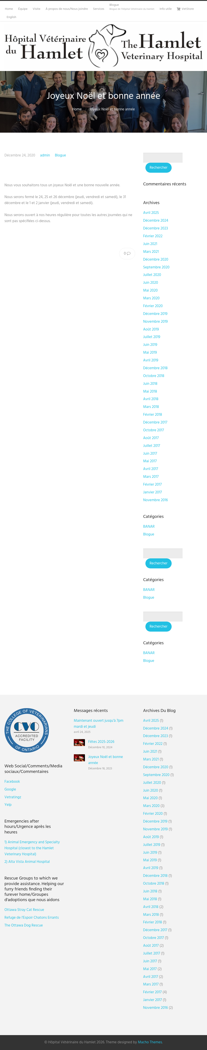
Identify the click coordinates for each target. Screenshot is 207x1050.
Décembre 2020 (155, 260)
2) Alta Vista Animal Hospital (27, 862)
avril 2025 (151, 213)
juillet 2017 (151, 446)
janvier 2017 (152, 492)
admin (45, 155)
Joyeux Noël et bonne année (105, 760)
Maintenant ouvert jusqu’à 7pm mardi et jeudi (98, 724)
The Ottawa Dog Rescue (23, 925)
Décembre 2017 (155, 423)
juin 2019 (150, 345)
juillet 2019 (151, 337)
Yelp (8, 805)
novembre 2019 (155, 322)
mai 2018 (150, 392)
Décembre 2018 (155, 368)
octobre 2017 (153, 430)
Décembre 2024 (155, 221)
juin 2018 (150, 384)
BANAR (149, 527)
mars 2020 (151, 298)
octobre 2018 (153, 376)
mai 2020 (150, 291)
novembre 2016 (155, 500)
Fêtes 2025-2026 (101, 742)
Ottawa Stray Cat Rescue (24, 910)
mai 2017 (150, 461)
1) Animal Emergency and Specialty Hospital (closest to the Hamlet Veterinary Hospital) (32, 848)
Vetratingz (12, 797)
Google (10, 789)
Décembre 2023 (155, 228)
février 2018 (152, 415)
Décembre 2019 (155, 314)
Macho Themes (150, 1042)
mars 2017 (151, 477)
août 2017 (151, 438)
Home (77, 109)
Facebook (12, 782)
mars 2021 (151, 252)
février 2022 (153, 236)
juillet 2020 (152, 275)
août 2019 (151, 329)
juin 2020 (150, 283)
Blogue (60, 155)
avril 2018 (151, 399)
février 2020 (153, 306)
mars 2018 (151, 407)
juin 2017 (150, 454)
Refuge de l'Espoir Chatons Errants (31, 918)
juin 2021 (150, 244)
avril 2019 (150, 360)
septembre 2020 (156, 267)
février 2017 (152, 485)
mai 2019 (150, 353)
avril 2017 (150, 469)
